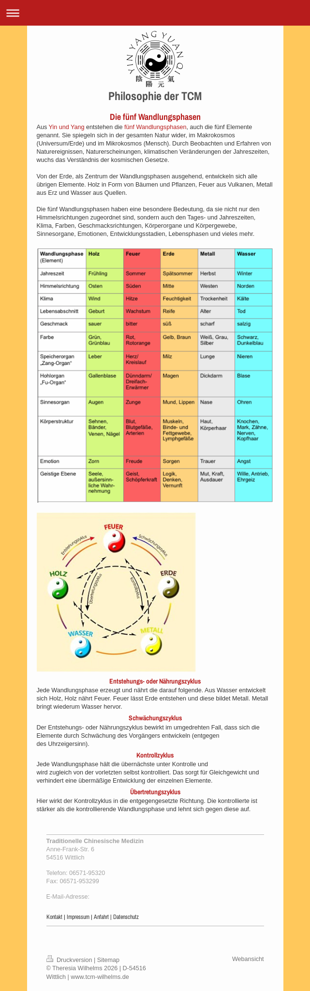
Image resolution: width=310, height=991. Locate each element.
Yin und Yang (66, 127)
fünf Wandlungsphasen (155, 127)
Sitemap (108, 960)
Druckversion (70, 960)
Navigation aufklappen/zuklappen (155, 12)
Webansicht (248, 959)
